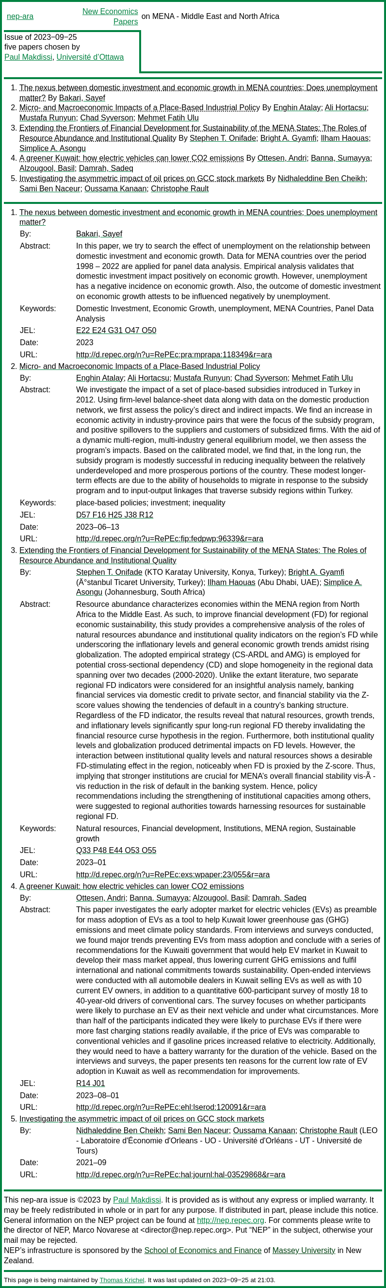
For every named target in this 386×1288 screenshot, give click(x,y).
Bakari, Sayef (82, 98)
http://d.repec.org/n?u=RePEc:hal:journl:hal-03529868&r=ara (180, 1175)
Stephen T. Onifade (223, 138)
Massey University (304, 1250)
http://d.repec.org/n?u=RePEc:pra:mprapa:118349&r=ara (174, 355)
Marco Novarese (101, 1230)
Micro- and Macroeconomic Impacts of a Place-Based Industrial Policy (139, 107)
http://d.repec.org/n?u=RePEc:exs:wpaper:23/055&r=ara (173, 874)
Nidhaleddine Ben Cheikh (322, 178)
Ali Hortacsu (346, 107)
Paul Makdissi (28, 57)
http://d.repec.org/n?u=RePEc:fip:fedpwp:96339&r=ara (169, 539)
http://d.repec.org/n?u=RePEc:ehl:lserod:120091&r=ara (171, 1107)
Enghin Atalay (297, 107)
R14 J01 (90, 1083)
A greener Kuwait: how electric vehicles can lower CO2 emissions (131, 158)
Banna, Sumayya (340, 158)
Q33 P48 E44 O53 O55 (116, 850)
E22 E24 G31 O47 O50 (116, 330)
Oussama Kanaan (115, 188)
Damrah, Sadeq (106, 168)
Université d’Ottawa (90, 57)
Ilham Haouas (345, 138)
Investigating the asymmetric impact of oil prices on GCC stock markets (141, 178)
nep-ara (20, 16)
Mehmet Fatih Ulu (168, 118)
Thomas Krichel (121, 1280)
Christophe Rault (180, 188)
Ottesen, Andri (281, 158)
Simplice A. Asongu (52, 148)
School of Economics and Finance (203, 1250)
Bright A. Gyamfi (288, 138)
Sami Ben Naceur (49, 188)
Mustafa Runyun (47, 118)
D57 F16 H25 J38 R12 (114, 515)
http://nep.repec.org (230, 1220)
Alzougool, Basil (47, 168)
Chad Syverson (106, 118)
